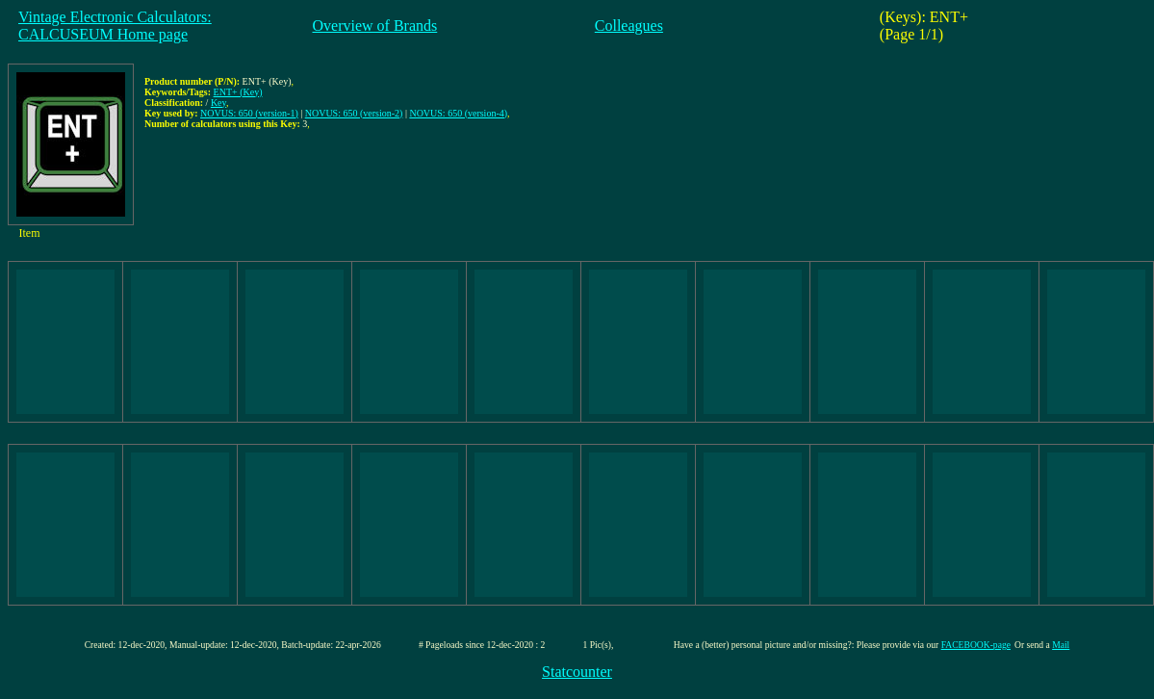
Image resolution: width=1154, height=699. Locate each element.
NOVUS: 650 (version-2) (354, 113)
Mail (1060, 644)
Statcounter (577, 671)
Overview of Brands (375, 25)
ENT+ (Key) (238, 92)
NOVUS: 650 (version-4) (458, 113)
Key (218, 102)
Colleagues (629, 25)
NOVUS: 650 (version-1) (249, 113)
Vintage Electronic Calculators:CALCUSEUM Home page (115, 25)
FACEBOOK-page (976, 644)
